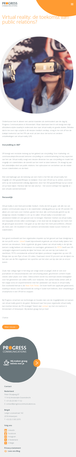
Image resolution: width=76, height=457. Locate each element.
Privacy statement (12, 448)
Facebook (10, 433)
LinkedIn (9, 430)
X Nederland (11, 440)
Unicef (22, 241)
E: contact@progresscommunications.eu (19, 404)
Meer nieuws (11, 327)
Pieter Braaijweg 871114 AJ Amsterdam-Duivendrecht (17, 396)
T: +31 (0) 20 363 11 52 (13, 401)
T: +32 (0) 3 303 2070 (12, 419)
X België (9, 443)
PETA (59, 247)
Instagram (10, 437)
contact (45, 306)
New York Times (32, 285)
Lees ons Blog (12, 451)
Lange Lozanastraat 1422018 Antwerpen (13, 414)
